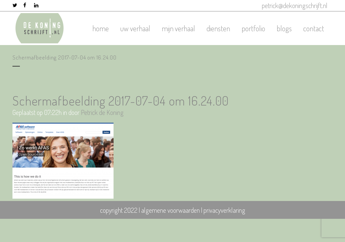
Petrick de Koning (102, 112)
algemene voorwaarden (170, 210)
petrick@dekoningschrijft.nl (294, 5)
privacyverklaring (224, 210)
